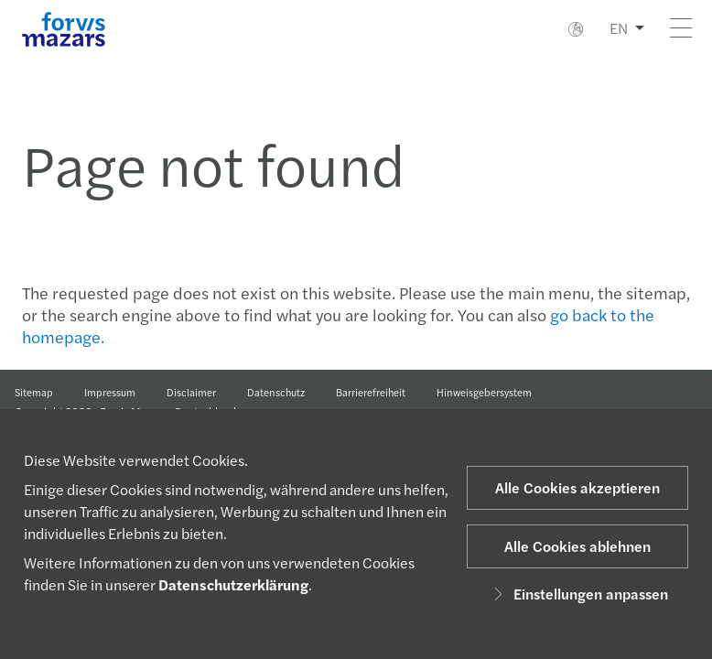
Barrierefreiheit (370, 391)
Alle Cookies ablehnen (577, 545)
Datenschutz (276, 391)
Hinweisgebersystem (484, 391)
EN (619, 27)
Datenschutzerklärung (233, 584)
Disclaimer (191, 391)
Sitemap (34, 391)
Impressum (109, 391)
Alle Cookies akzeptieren (577, 487)
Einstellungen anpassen (578, 593)
